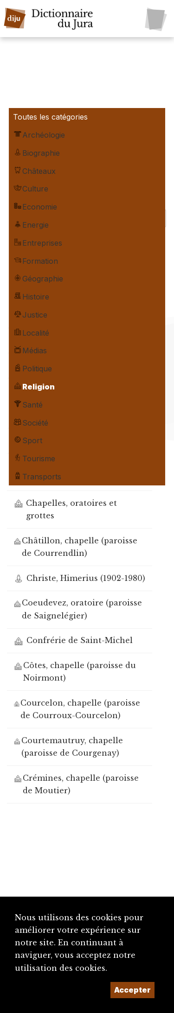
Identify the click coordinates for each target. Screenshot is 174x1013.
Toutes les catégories (50, 116)
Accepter (132, 989)
